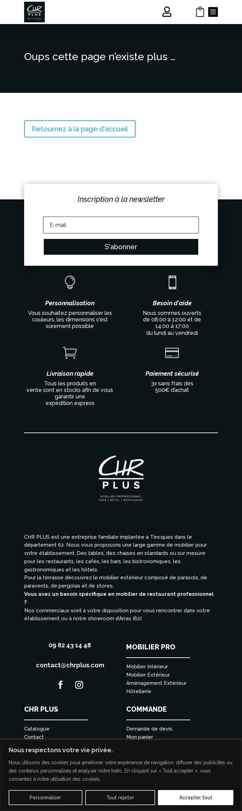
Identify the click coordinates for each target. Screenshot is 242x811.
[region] (121, 775)
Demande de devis (149, 729)
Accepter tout (195, 797)
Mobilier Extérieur (148, 675)
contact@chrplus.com (70, 665)
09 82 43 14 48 (70, 645)
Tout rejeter (120, 797)
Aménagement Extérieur (156, 683)
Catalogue (37, 729)
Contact (34, 737)
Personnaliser (45, 797)
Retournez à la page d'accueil (80, 129)
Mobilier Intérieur (147, 667)
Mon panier (139, 737)
